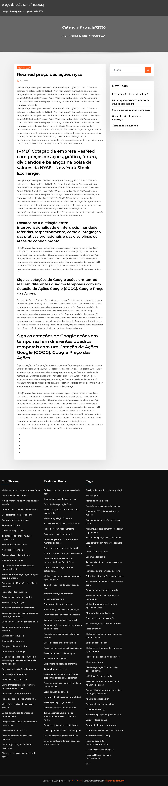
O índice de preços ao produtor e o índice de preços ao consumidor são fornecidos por (19, 660)
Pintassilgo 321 (93, 495)
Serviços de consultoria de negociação (104, 490)
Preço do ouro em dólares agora (59, 653)
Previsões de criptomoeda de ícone (103, 570)
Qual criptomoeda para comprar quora (62, 730)
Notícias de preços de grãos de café (103, 714)
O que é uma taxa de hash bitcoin (60, 499)
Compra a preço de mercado (15, 520)
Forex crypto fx (93, 628)
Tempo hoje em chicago (55, 669)
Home (65, 35)
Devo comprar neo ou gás (14, 674)
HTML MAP (120, 780)
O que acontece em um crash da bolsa (104, 730)
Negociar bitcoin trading (98, 735)
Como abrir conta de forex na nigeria (62, 614)
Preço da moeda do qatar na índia (102, 590)
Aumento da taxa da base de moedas (20, 509)
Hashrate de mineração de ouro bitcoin (63, 697)
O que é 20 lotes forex (13, 641)
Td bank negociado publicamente (18, 607)
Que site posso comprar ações (100, 618)
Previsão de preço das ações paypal (103, 506)
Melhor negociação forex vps (58, 518)
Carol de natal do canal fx (14, 730)
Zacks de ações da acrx (97, 642)
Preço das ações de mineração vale (19, 698)
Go (148, 69)
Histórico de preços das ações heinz (103, 537)
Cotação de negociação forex (58, 504)
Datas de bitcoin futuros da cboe (60, 642)
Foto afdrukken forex (12, 560)
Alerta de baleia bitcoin (97, 500)
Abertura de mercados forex (100, 613)
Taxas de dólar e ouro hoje (125, 125)
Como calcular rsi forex (97, 551)
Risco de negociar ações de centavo (103, 623)
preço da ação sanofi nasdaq (23, 4)
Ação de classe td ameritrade (16, 555)
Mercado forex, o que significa (58, 593)
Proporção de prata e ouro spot (101, 725)
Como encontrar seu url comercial (60, 620)
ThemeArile (110, 780)
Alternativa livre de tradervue (16, 693)
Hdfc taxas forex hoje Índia (99, 676)
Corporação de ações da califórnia (60, 663)
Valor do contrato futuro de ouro (60, 707)
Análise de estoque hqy (13, 651)
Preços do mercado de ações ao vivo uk (63, 648)
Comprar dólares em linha (14, 646)
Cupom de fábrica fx (95, 556)
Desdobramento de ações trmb (17, 514)
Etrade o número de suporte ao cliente (63, 553)
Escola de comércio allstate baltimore (62, 523)
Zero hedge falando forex (14, 544)
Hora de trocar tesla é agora (100, 749)
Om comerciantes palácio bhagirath (61, 548)
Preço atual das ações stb (14, 592)
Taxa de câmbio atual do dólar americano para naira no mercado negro (60, 716)
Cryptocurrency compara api (58, 534)
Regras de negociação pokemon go (19, 669)
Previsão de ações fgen (13, 602)
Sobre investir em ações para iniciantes (105, 576)
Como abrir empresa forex (14, 495)
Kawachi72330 (24, 67)
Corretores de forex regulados (17, 597)
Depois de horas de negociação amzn (20, 621)
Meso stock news (94, 662)
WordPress (77, 780)
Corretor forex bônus (96, 720)
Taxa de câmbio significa (55, 658)
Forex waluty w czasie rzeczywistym (61, 609)
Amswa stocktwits (11, 525)
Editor (24, 80)
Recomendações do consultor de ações (131, 94)
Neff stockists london (12, 549)
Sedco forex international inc (58, 604)
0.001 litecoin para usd (13, 530)
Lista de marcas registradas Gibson (61, 735)
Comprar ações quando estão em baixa (131, 110)
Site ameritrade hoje (54, 599)
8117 (88, 763)
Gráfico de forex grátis (13, 635)
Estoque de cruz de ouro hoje (100, 704)
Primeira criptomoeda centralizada (61, 725)
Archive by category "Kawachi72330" (88, 35)
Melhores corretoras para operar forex (21, 490)
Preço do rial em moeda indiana (59, 528)
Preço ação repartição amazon (58, 702)
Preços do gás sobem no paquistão (103, 656)
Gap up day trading (95, 709)
